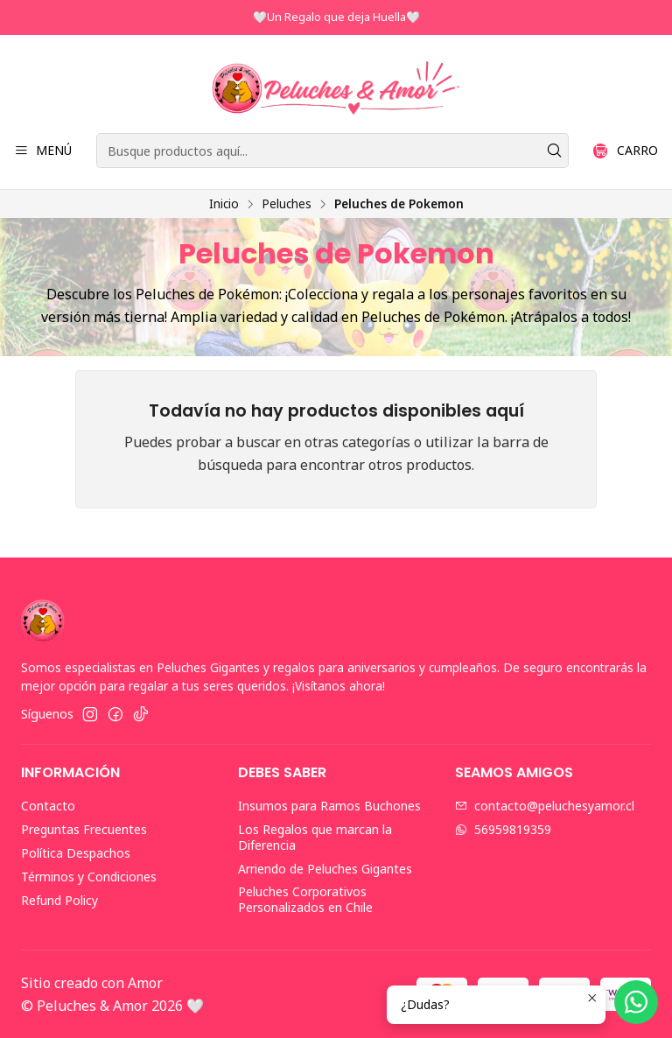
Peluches (287, 204)
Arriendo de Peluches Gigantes (325, 868)
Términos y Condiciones (89, 876)
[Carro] (626, 151)
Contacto (48, 805)
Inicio (224, 204)
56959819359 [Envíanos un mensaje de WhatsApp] (503, 829)
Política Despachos (75, 853)
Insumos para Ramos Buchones (329, 805)
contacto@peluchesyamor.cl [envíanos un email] (544, 805)
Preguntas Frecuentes (84, 829)
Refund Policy (59, 900)
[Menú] (42, 151)
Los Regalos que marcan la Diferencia (315, 837)
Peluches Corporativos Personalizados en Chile (305, 899)
